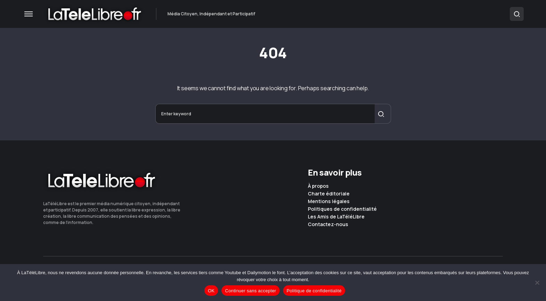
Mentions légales (329, 201)
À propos (318, 186)
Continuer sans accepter (250, 290)
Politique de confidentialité (314, 290)
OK (211, 290)
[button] (28, 14)
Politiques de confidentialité (342, 209)
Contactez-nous (328, 224)
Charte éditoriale (329, 193)
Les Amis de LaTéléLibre (336, 216)
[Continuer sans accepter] (537, 282)
